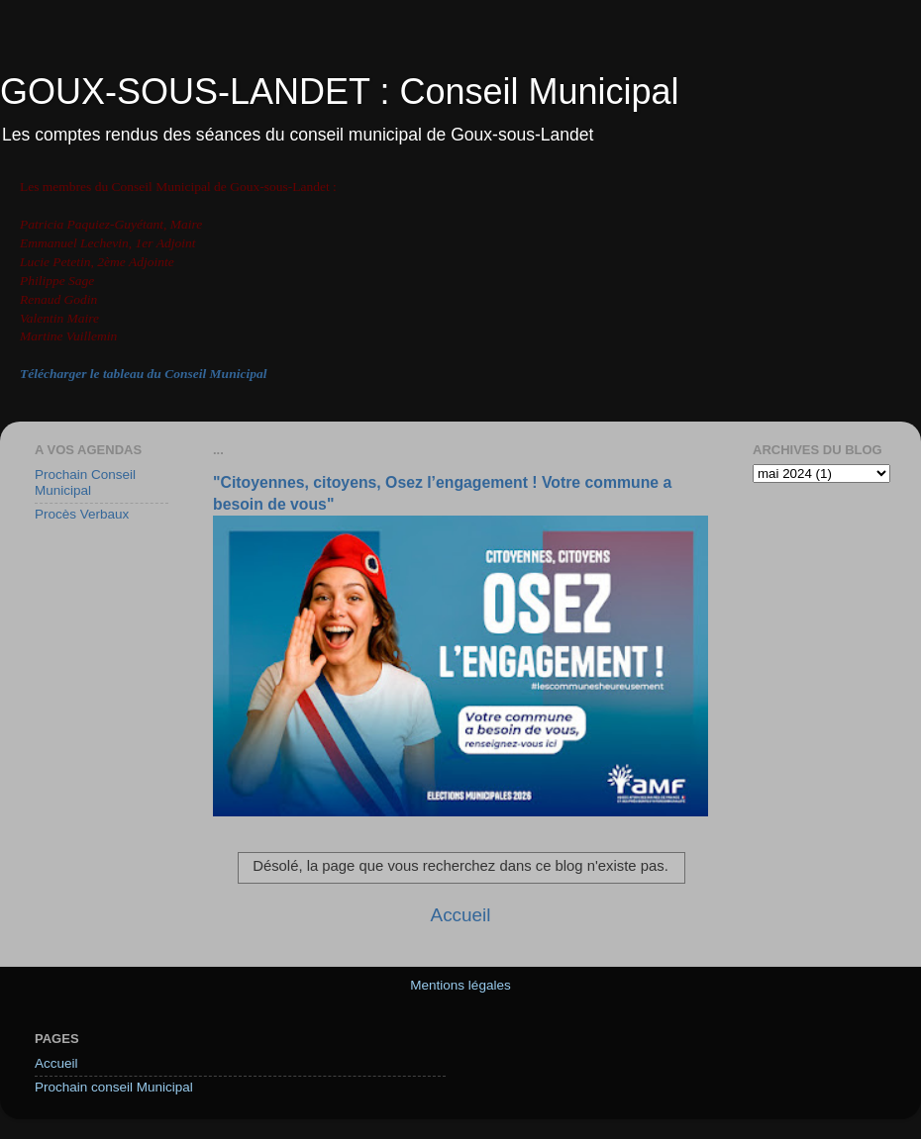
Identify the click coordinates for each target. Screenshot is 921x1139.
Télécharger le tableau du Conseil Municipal (143, 373)
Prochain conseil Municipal (114, 1087)
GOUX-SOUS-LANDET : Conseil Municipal (339, 91)
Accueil (461, 914)
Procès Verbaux (82, 514)
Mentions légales (460, 985)
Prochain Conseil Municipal (85, 482)
